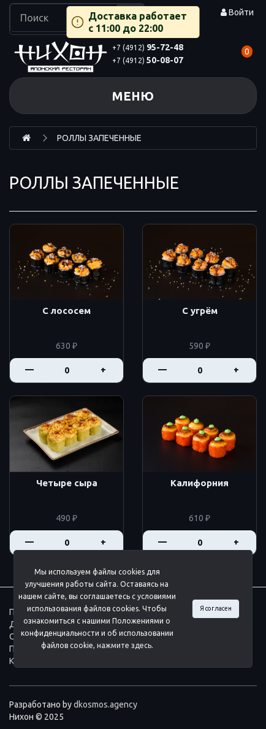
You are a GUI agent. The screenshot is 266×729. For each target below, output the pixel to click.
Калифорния (199, 483)
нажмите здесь (124, 645)
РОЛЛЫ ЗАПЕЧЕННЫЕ (99, 138)
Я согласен (216, 608)
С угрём (200, 311)
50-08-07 (147, 60)
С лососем (66, 311)
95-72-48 (147, 47)
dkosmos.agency (105, 704)
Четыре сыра (66, 483)
